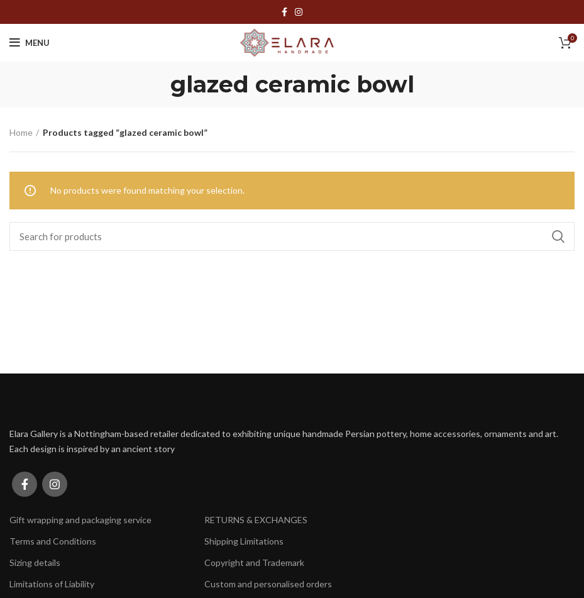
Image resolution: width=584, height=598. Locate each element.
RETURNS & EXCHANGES (255, 519)
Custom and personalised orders (268, 584)
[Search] (292, 236)
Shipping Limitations (244, 541)
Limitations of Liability (51, 584)
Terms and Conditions (52, 541)
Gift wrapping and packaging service (80, 519)
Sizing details (34, 562)
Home (21, 132)
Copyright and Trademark (254, 562)
